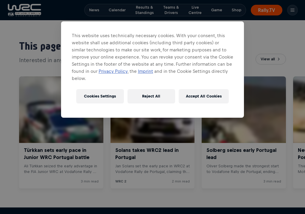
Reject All (151, 96)
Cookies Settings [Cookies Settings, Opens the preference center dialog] (100, 96)
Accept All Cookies (204, 96)
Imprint (145, 71)
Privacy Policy (113, 71)
